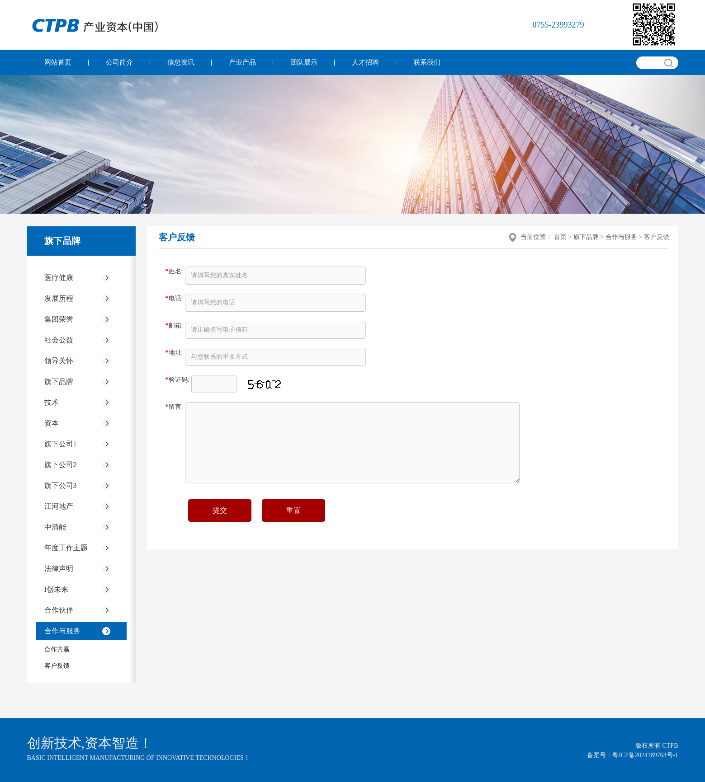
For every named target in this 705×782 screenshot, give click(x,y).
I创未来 (56, 589)
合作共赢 (57, 649)
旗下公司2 (60, 464)
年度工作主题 (66, 548)
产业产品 (242, 62)
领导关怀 (58, 361)
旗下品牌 (58, 381)
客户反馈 (57, 665)
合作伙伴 (58, 610)
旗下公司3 (60, 485)
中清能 (55, 527)
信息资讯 (180, 62)
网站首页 (57, 62)
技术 (51, 402)
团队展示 (303, 62)
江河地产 (58, 506)
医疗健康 (58, 277)
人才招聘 (365, 62)
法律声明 (58, 568)
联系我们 (426, 62)
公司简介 (119, 62)
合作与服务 (62, 631)
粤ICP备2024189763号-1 (645, 755)
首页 (560, 237)
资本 (51, 423)
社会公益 (58, 340)
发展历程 (58, 298)
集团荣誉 (58, 319)
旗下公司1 (60, 444)
